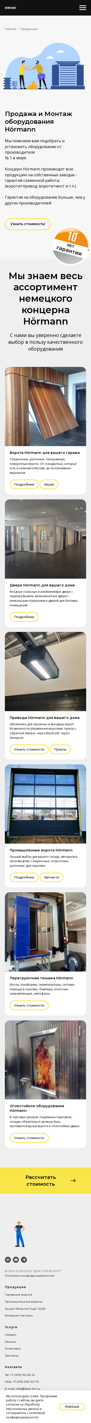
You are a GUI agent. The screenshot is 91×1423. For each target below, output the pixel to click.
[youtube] (16, 1260)
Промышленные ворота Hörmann (41, 850)
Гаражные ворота (18, 1294)
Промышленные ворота (23, 1301)
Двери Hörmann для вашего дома (42, 585)
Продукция (28, 29)
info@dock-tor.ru (28, 1388)
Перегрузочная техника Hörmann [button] (41, 978)
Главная (10, 29)
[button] (28, 224)
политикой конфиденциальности (25, 1415)
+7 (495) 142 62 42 (22, 1375)
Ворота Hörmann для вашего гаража (45, 453)
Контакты (13, 1367)
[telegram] (24, 1260)
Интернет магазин (19, 1315)
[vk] (8, 1260)
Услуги (11, 1327)
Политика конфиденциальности (29, 1275)
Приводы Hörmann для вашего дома (45, 718)
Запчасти (11, 1355)
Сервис (11, 1334)
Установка (12, 1348)
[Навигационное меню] (82, 7)
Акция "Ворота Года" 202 (24, 1308)
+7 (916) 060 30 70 (26, 1381)
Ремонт (10, 1341)
